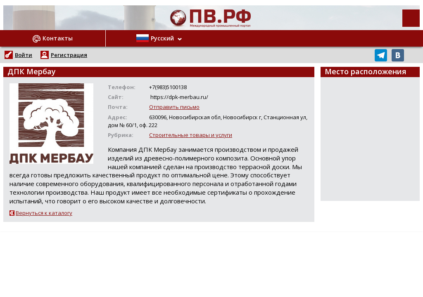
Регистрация (69, 55)
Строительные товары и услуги (190, 135)
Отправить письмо (174, 107)
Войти (23, 55)
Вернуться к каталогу (44, 213)
